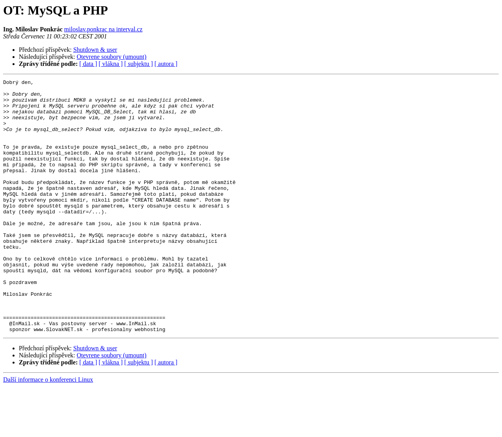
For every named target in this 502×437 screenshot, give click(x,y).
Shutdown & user (95, 49)
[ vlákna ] (111, 63)
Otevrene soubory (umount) (112, 56)
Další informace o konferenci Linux (48, 430)
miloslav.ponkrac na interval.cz (103, 29)
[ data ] (88, 63)
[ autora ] (166, 63)
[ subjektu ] (138, 63)
